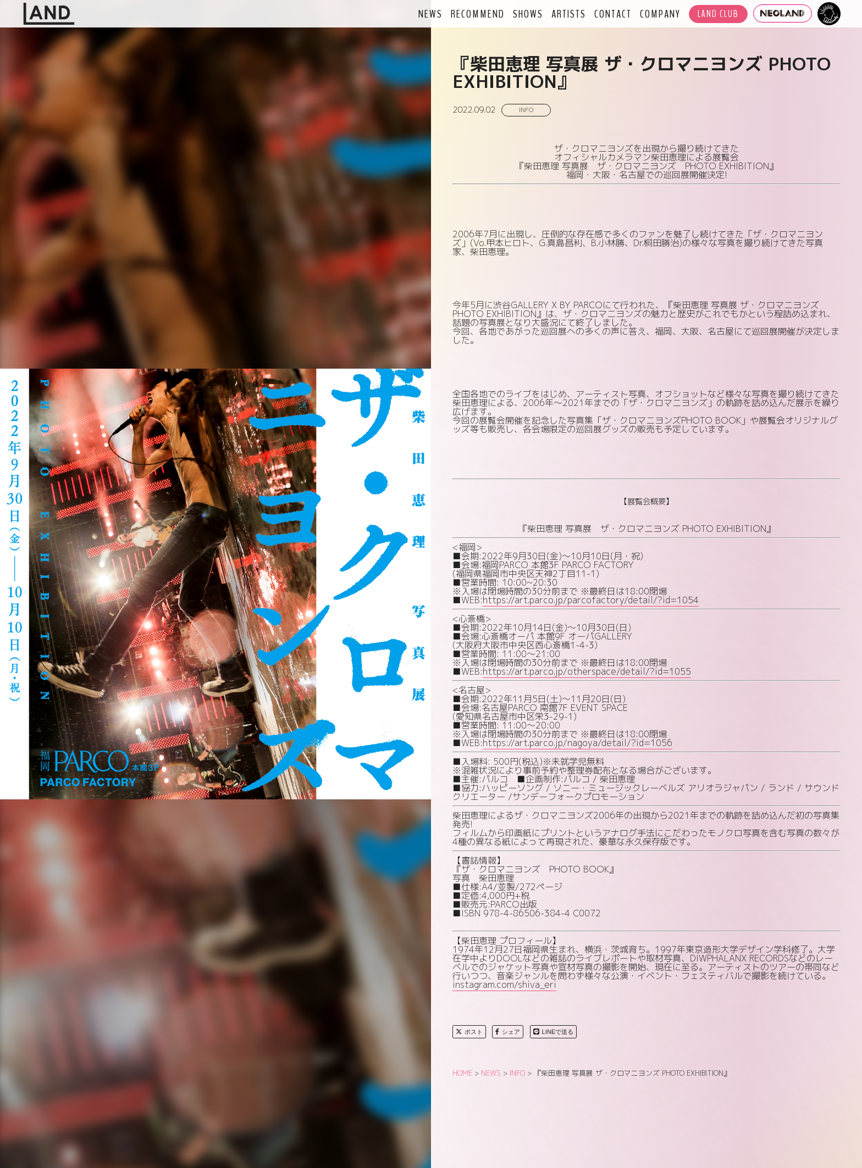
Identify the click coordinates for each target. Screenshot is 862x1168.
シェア (507, 1031)
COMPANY (660, 13)
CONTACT (613, 13)
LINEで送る (553, 1031)
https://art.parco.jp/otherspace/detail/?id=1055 (587, 671)
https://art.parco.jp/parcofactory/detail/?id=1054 (591, 600)
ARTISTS (568, 13)
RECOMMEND (478, 13)
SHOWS (528, 13)
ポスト (469, 1031)
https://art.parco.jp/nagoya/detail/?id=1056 (577, 743)
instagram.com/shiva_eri (504, 984)
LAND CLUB (718, 14)
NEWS (430, 13)
